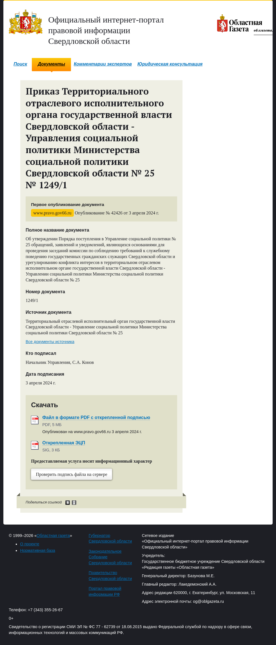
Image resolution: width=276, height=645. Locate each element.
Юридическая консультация (169, 64)
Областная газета (53, 535)
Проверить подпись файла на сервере (71, 474)
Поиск (20, 64)
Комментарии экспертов (103, 64)
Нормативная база (37, 550)
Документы (51, 64)
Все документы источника (50, 341)
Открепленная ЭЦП (63, 442)
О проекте (29, 544)
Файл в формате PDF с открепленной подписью (96, 417)
